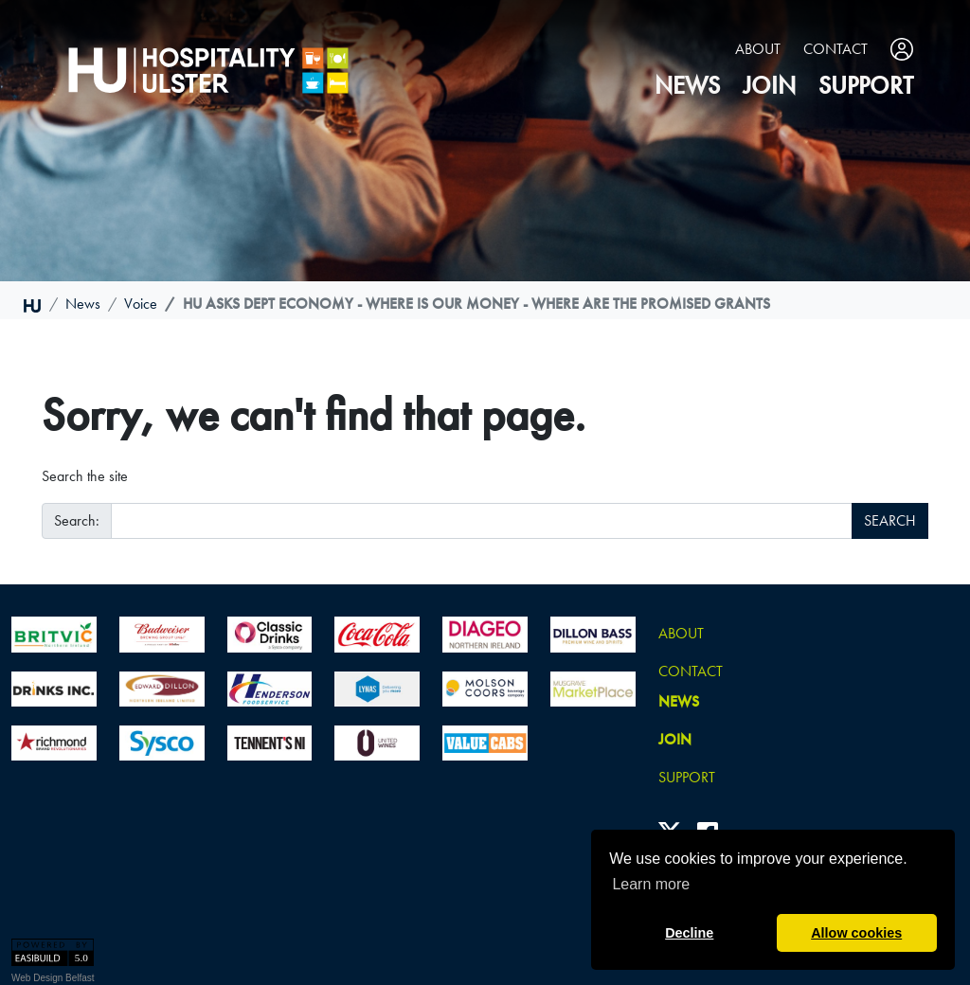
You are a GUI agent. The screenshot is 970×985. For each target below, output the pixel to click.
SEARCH (890, 520)
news (687, 85)
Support (865, 85)
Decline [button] (689, 932)
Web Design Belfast (53, 978)
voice (140, 303)
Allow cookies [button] (856, 932)
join (769, 85)
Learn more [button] (651, 884)
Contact (835, 49)
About (758, 49)
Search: (76, 520)
